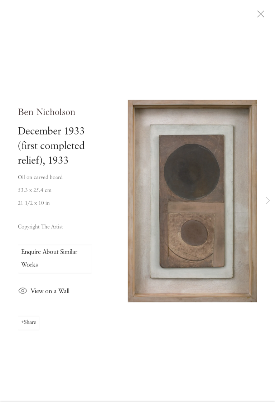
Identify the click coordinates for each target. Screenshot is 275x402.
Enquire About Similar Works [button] (49, 260)
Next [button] (268, 201)
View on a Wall (43, 294)
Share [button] (30, 325)
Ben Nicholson (47, 114)
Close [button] (260, 16)
